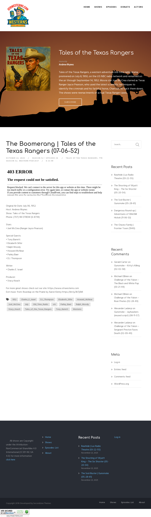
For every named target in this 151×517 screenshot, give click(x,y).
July (26, 304)
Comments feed (122, 377)
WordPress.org (121, 384)
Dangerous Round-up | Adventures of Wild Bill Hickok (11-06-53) (125, 214)
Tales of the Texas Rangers (96, 53)
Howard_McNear (84, 299)
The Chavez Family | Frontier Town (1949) (124, 226)
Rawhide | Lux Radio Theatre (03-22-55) (124, 176)
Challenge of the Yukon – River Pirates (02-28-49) (126, 299)
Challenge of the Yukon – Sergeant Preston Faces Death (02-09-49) (126, 329)
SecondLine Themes (42, 503)
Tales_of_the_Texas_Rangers (38, 309)
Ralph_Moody (82, 304)
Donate (125, 6)
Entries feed (120, 369)
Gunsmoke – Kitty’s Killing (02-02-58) (127, 267)
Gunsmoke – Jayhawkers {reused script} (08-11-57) (126, 313)
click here (10, 460)
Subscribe (70, 102)
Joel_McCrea (14, 304)
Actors (138, 6)
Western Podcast (29, 160)
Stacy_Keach (14, 309)
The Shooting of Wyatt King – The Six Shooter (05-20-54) (126, 189)
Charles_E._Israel (28, 299)
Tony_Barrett (62, 309)
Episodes (111, 6)
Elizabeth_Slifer (65, 299)
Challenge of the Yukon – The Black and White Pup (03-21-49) (126, 283)
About (48, 453)
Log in (117, 362)
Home (87, 6)
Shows (98, 6)
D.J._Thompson (47, 299)
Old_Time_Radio (40, 304)
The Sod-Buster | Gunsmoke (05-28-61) (125, 201)
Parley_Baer (66, 304)
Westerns (77, 309)
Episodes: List (52, 448)
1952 (14, 299)
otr (54, 304)
